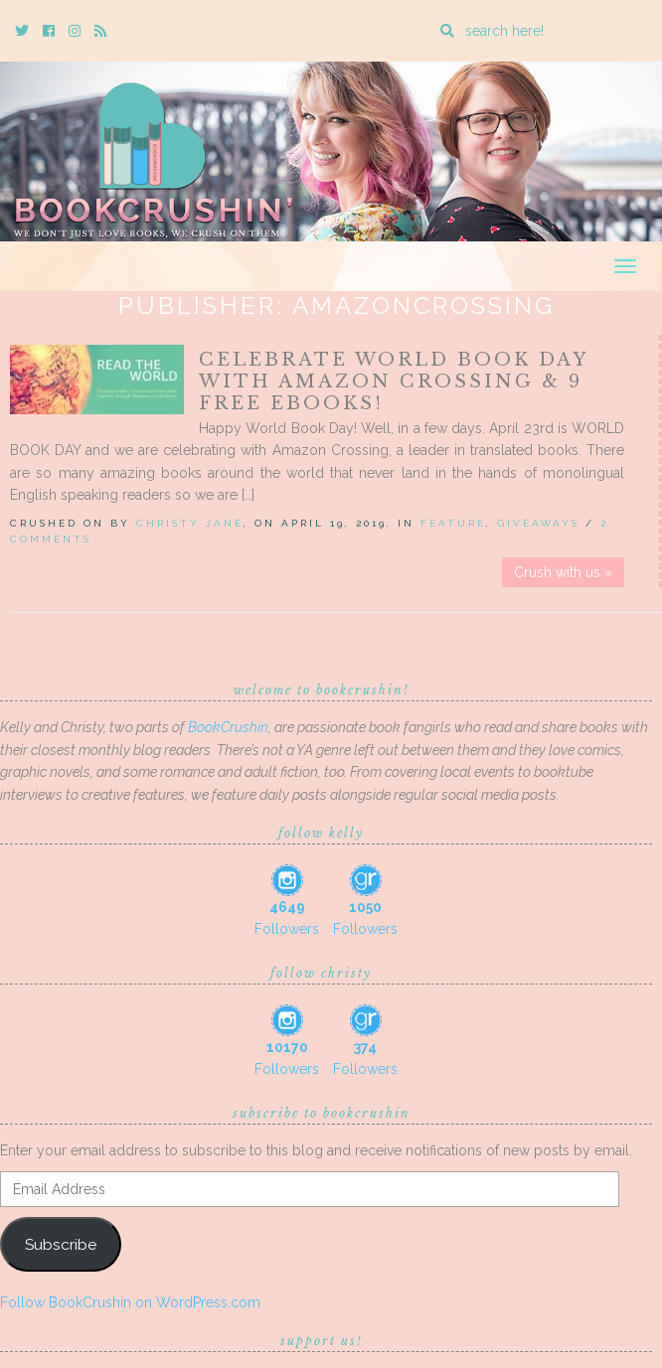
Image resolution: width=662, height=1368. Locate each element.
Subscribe (60, 1244)
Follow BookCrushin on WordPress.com (130, 1302)
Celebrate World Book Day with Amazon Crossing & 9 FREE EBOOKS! (393, 381)
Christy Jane (190, 523)
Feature (453, 523)
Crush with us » (563, 572)
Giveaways (538, 523)
